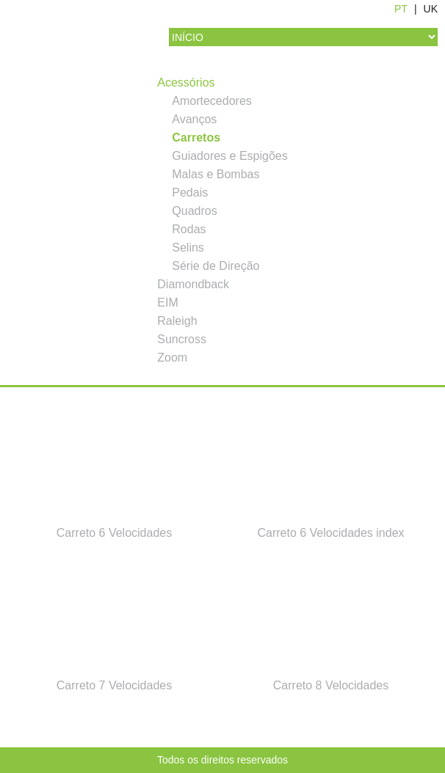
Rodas (189, 229)
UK (431, 9)
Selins (188, 247)
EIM (167, 302)
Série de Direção (215, 266)
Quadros (194, 211)
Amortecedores (212, 101)
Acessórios (185, 82)
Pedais (190, 192)
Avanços (194, 119)
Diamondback (193, 284)
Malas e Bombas (215, 174)
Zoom (172, 357)
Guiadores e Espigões (229, 156)
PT (401, 9)
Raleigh (177, 321)
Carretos (196, 137)
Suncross (181, 339)
